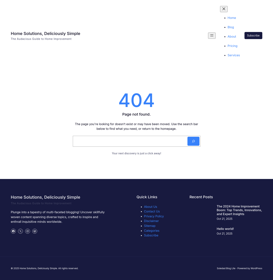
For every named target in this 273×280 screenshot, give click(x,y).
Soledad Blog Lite (226, 268)
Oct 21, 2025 (224, 218)
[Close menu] (224, 9)
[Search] (193, 141)
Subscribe (253, 35)
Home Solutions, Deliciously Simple (45, 33)
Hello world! (225, 229)
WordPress (256, 268)
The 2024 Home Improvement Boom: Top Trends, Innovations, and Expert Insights (239, 210)
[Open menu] (212, 36)
